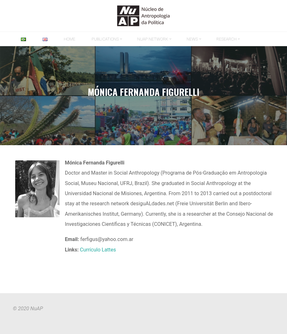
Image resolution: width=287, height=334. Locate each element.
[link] (89, 53)
